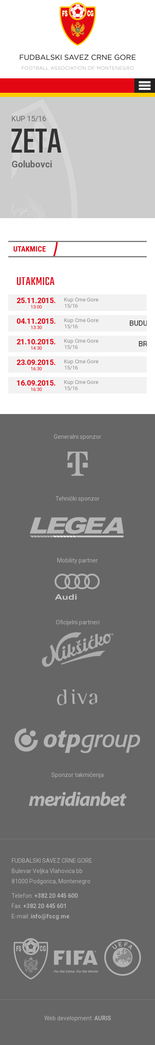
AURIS (102, 1018)
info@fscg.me (50, 916)
